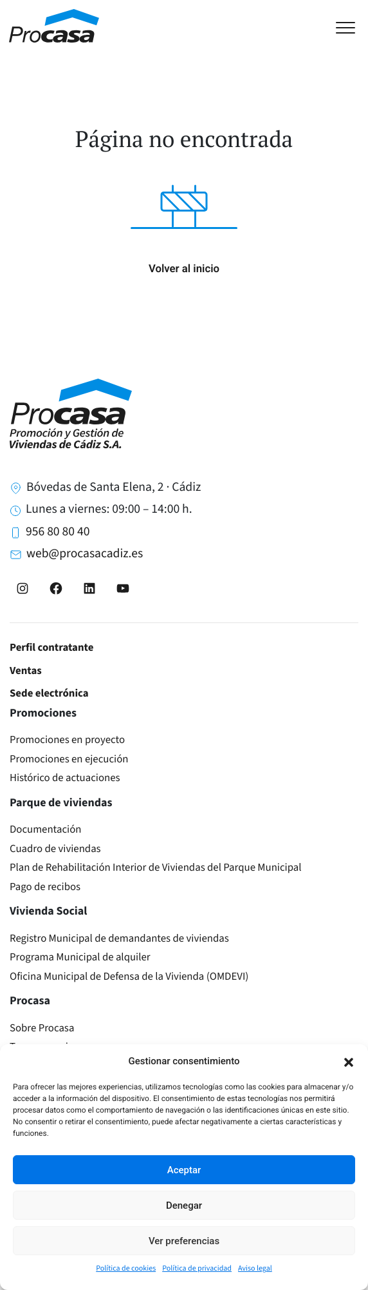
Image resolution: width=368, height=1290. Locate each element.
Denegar (184, 1205)
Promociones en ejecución (69, 759)
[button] (348, 1061)
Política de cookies (126, 1268)
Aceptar (184, 1170)
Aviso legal (255, 1268)
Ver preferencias (184, 1241)
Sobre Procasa (42, 1028)
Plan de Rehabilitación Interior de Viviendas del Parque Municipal (156, 867)
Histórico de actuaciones (65, 778)
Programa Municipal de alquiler (80, 957)
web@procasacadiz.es (84, 553)
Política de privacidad (197, 1268)
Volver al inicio (184, 269)
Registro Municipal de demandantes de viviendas (119, 938)
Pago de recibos (45, 887)
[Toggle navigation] (351, 26)
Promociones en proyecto (67, 740)
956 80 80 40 (57, 531)
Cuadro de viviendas (55, 849)
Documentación (45, 829)
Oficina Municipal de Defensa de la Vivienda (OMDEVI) (129, 976)
